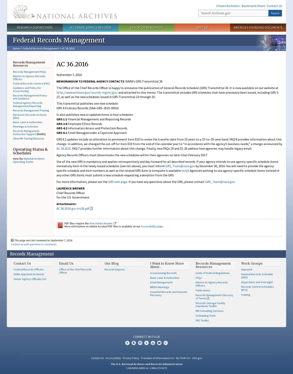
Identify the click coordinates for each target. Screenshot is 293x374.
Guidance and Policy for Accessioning (27, 89)
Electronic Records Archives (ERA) (30, 116)
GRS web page (117, 182)
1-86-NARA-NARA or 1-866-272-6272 (146, 368)
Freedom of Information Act (157, 358)
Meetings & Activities (25, 126)
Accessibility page (152, 226)
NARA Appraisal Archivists (29, 274)
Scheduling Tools (206, 315)
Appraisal (246, 269)
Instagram (140, 343)
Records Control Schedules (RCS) (257, 288)
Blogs (159, 343)
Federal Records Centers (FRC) (31, 83)
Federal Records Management (41, 48)
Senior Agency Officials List (30, 279)
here (184, 171)
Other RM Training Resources (28, 138)
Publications (203, 290)
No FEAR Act (183, 358)
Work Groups (252, 263)
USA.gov (197, 358)
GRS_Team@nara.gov (180, 166)
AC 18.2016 (63, 148)
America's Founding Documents (258, 27)
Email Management (161, 282)
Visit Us (202, 27)
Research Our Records (35, 27)
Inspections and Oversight (257, 282)
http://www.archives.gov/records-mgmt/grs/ (87, 92)
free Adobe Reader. (102, 223)
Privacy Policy (131, 358)
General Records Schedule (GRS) (257, 275)
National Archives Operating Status (29, 160)
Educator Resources (146, 27)
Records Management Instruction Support (26, 132)
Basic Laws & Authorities (27, 122)
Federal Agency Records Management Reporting (28, 104)
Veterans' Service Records (91, 27)
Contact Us (274, 6)
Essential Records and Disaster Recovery (168, 293)
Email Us (66, 263)
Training (245, 294)
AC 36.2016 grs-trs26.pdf (72, 208)
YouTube (152, 343)
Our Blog (112, 263)
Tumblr (146, 343)
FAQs (199, 278)
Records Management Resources (213, 265)
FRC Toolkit (202, 320)
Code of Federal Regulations (213, 273)
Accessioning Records (163, 273)
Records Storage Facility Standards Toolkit (210, 304)
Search (275, 13)
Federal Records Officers (29, 269)
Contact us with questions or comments (33, 244)
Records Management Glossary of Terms (214, 296)
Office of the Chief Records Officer (75, 271)
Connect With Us (146, 337)
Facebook (127, 343)
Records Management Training (31, 110)
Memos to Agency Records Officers (29, 77)
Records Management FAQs (29, 72)
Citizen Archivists (228, 6)
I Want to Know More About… (167, 265)
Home (16, 48)
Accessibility (113, 358)
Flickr (165, 343)
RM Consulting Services (210, 311)
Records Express (115, 269)
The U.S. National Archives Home (65, 12)
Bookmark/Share (253, 6)
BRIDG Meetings (159, 287)
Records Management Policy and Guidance (30, 97)
